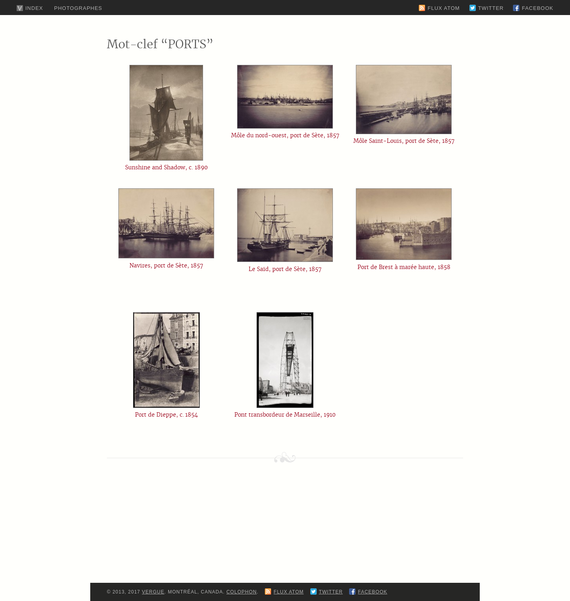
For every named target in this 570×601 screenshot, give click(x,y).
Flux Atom (444, 8)
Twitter (491, 8)
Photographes (78, 8)
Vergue (153, 592)
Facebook (537, 8)
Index (34, 8)
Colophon (241, 592)
